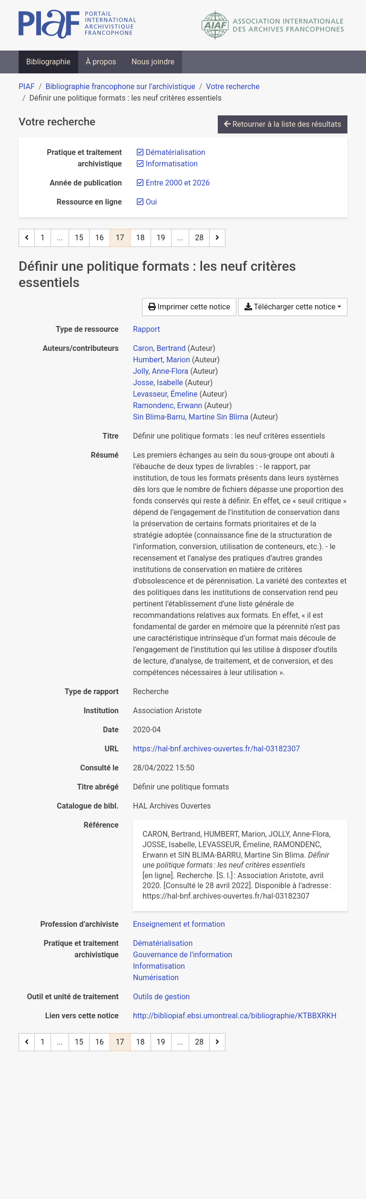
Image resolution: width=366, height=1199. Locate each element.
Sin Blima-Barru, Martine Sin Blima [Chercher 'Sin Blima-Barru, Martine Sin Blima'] (190, 416)
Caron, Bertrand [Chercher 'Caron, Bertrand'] (159, 348)
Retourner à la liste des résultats (282, 124)
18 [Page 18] (140, 237)
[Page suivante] (217, 238)
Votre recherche (232, 86)
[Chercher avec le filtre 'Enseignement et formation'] (179, 924)
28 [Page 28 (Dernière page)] (199, 237)
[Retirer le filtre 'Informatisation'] (172, 163)
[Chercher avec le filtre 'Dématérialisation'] (163, 943)
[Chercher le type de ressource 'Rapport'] (146, 329)
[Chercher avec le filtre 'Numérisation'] (156, 977)
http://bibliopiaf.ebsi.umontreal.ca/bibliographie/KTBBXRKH (234, 1015)
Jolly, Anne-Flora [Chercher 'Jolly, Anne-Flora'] (160, 371)
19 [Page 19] (161, 237)
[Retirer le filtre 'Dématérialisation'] (175, 152)
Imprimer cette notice (189, 306)
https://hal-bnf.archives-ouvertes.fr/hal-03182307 (216, 748)
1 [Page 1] (43, 237)
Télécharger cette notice (290, 306)
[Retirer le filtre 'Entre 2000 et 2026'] (178, 182)
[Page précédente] (27, 238)
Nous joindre (153, 61)
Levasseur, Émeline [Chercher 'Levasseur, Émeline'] (165, 394)
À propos (101, 61)
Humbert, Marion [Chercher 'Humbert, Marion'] (161, 359)
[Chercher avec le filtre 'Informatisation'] (159, 966)
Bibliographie (48, 61)
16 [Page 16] (99, 237)
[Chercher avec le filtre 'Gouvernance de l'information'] (182, 954)
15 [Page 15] (79, 237)
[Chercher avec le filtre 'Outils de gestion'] (161, 996)
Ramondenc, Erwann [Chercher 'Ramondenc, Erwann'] (167, 405)
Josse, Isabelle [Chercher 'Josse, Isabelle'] (158, 382)
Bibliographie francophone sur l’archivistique (120, 86)
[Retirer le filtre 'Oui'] (151, 201)
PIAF (27, 86)
